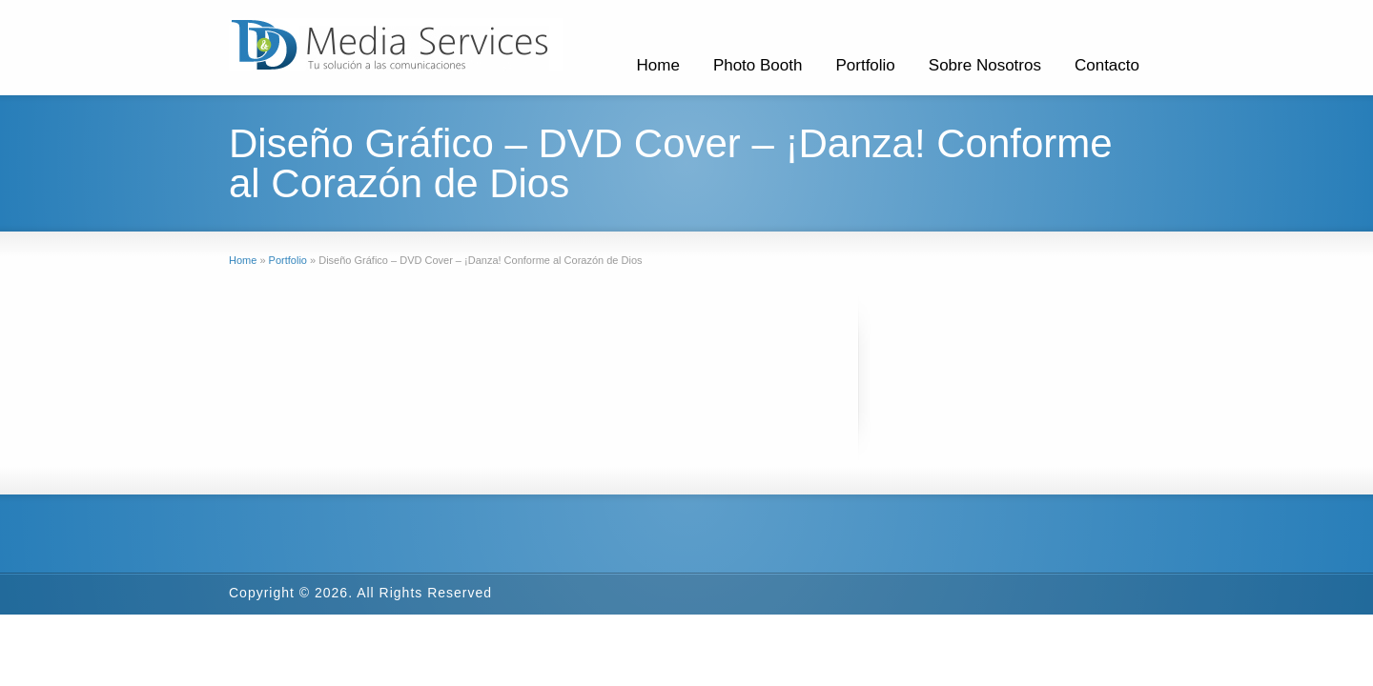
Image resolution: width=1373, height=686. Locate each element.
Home (658, 65)
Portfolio (864, 65)
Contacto (1107, 65)
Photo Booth (758, 65)
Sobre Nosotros (985, 65)
